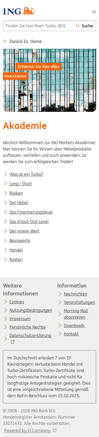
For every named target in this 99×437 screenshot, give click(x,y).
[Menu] (94, 11)
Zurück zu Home (22, 41)
